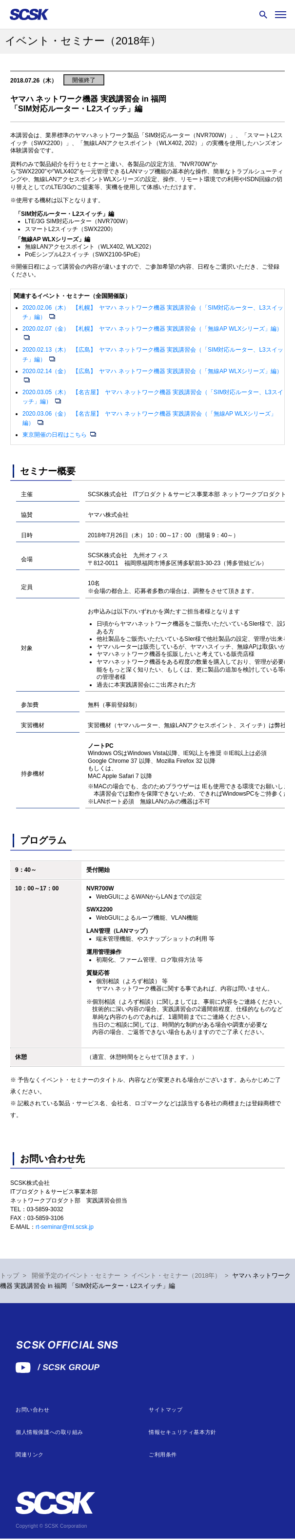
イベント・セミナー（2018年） (176, 1275)
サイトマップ (165, 1410)
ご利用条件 (163, 1454)
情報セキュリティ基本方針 (182, 1432)
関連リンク (30, 1454)
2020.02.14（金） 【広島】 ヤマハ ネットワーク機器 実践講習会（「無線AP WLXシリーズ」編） (152, 371)
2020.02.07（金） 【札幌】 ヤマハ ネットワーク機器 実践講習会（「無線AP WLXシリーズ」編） (152, 328)
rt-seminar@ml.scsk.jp (65, 1226)
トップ (9, 1275)
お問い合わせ (32, 1410)
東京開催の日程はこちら (55, 434)
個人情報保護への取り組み (49, 1432)
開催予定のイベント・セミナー (76, 1275)
